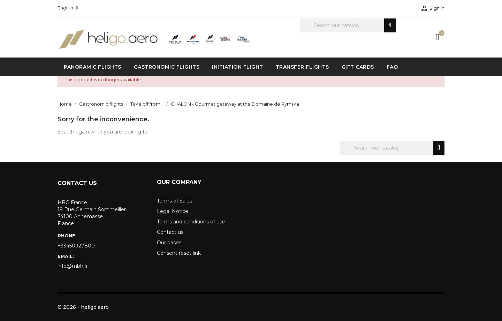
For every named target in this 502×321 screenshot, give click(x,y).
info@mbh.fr (73, 266)
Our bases (169, 242)
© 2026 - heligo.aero (83, 307)
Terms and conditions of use (191, 222)
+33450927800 (76, 246)
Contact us (170, 232)
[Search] (348, 25)
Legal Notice (172, 211)
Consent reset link (179, 253)
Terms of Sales (174, 201)
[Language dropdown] (68, 7)
